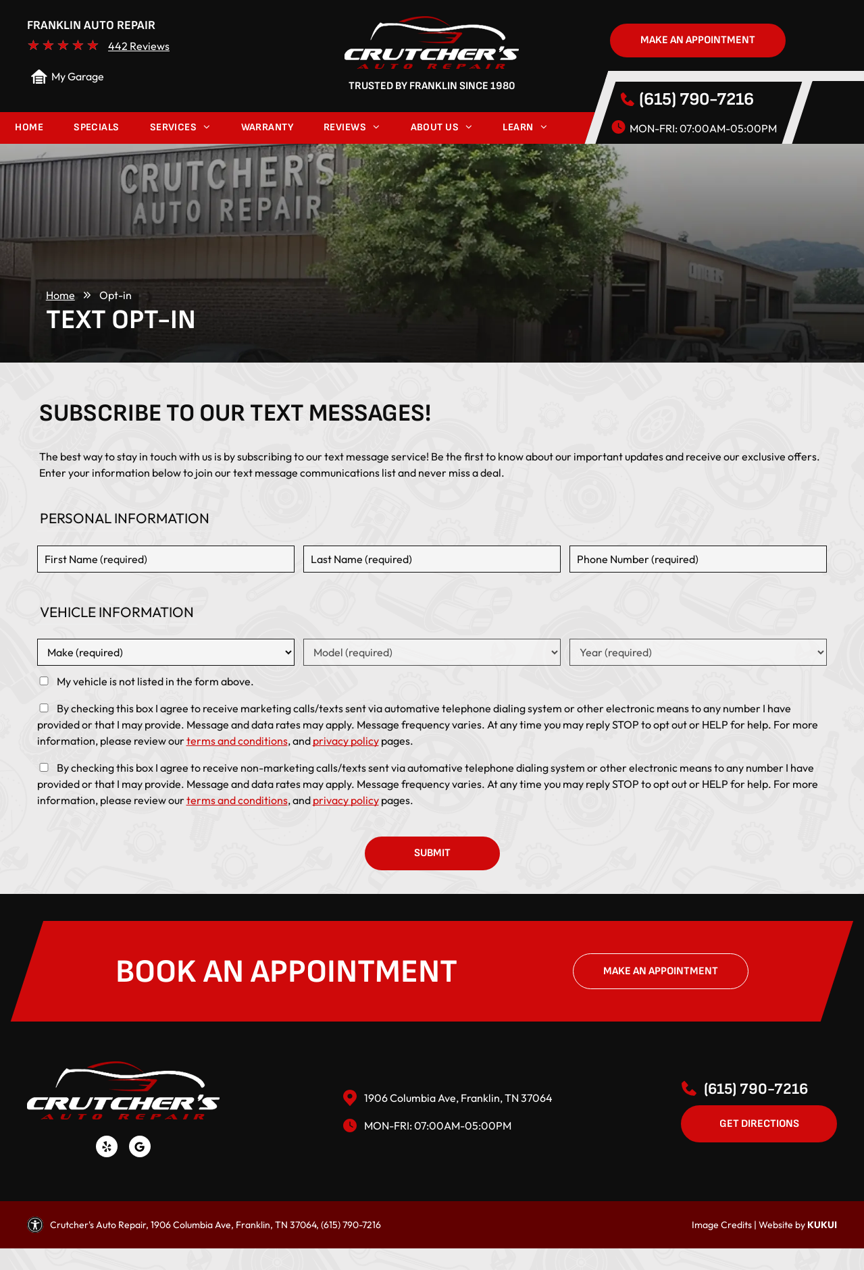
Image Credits (722, 1225)
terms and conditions (237, 740)
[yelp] (107, 1148)
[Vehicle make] (166, 652)
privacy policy (346, 740)
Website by (782, 1225)
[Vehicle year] (698, 652)
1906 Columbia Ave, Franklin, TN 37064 (458, 1098)
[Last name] (432, 559)
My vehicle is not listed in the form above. (155, 681)
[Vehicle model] (432, 652)
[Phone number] (698, 559)
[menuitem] (29, 128)
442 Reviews (139, 46)
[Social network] (140, 1148)
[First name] (166, 559)
